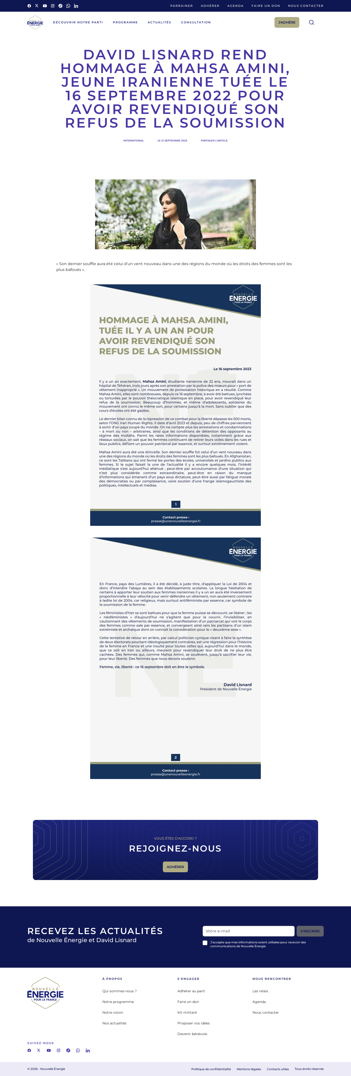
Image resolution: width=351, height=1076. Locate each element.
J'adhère (286, 22)
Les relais (260, 991)
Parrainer (181, 6)
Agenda (235, 6)
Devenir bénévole (192, 1034)
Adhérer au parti (191, 991)
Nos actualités (114, 1023)
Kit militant (187, 1012)
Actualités (159, 22)
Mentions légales (249, 1069)
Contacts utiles (278, 1069)
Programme (125, 22)
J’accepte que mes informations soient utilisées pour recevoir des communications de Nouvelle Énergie (258, 944)
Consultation (196, 22)
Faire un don (266, 6)
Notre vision (112, 1012)
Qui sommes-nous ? (119, 991)
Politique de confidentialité (211, 1069)
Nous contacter (306, 6)
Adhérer (210, 6)
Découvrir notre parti (78, 22)
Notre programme (118, 1002)
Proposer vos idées (193, 1023)
